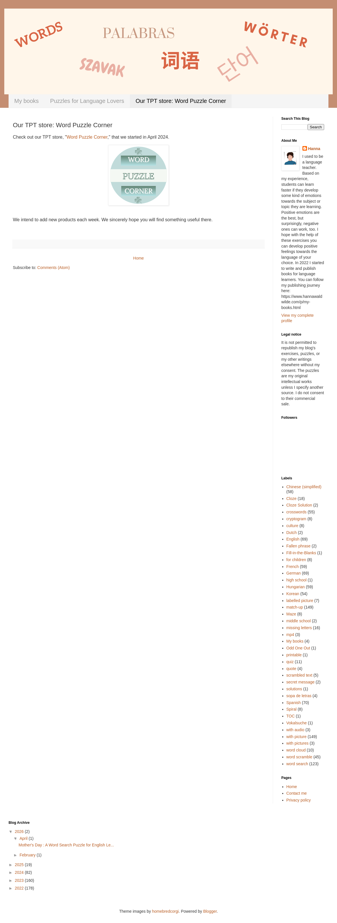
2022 (20, 888)
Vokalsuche (296, 723)
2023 (20, 880)
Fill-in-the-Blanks (301, 553)
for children (296, 559)
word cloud (296, 750)
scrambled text (299, 675)
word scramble (299, 757)
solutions (294, 689)
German (293, 573)
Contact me (296, 793)
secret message (300, 682)
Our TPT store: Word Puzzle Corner (181, 101)
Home (138, 258)
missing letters (299, 627)
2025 (20, 864)
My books (26, 101)
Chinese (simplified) (304, 487)
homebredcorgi (165, 911)
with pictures (297, 743)
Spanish (293, 702)
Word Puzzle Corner (87, 137)
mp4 (290, 634)
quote (291, 668)
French (292, 566)
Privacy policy (298, 800)
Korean (292, 593)
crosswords (296, 512)
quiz (290, 661)
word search (297, 763)
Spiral (291, 709)
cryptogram (296, 519)
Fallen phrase (298, 546)
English (293, 539)
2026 (20, 831)
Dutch (291, 532)
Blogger (209, 911)
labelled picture (299, 600)
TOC (290, 716)
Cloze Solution (299, 505)
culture (292, 525)
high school (296, 580)
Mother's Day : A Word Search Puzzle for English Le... (66, 845)
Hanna (314, 148)
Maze (291, 614)
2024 (20, 872)
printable (294, 655)
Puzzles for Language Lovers (87, 101)
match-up (294, 607)
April (24, 838)
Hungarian (295, 587)
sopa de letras (299, 695)
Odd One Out (298, 648)
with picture (296, 736)
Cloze (291, 498)
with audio (295, 729)
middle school (298, 621)
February (28, 855)
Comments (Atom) (53, 267)
